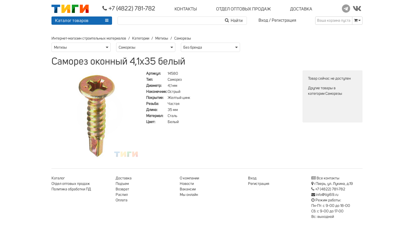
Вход (263, 20)
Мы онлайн (189, 195)
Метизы (161, 38)
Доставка (124, 178)
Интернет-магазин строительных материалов (88, 38)
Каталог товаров (72, 20)
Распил (122, 195)
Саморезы (182, 38)
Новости (187, 184)
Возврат (122, 189)
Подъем (122, 184)
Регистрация (284, 20)
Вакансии (188, 189)
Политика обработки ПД (71, 189)
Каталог (58, 178)
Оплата (121, 200)
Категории (140, 38)
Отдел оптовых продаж (70, 184)
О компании (189, 178)
